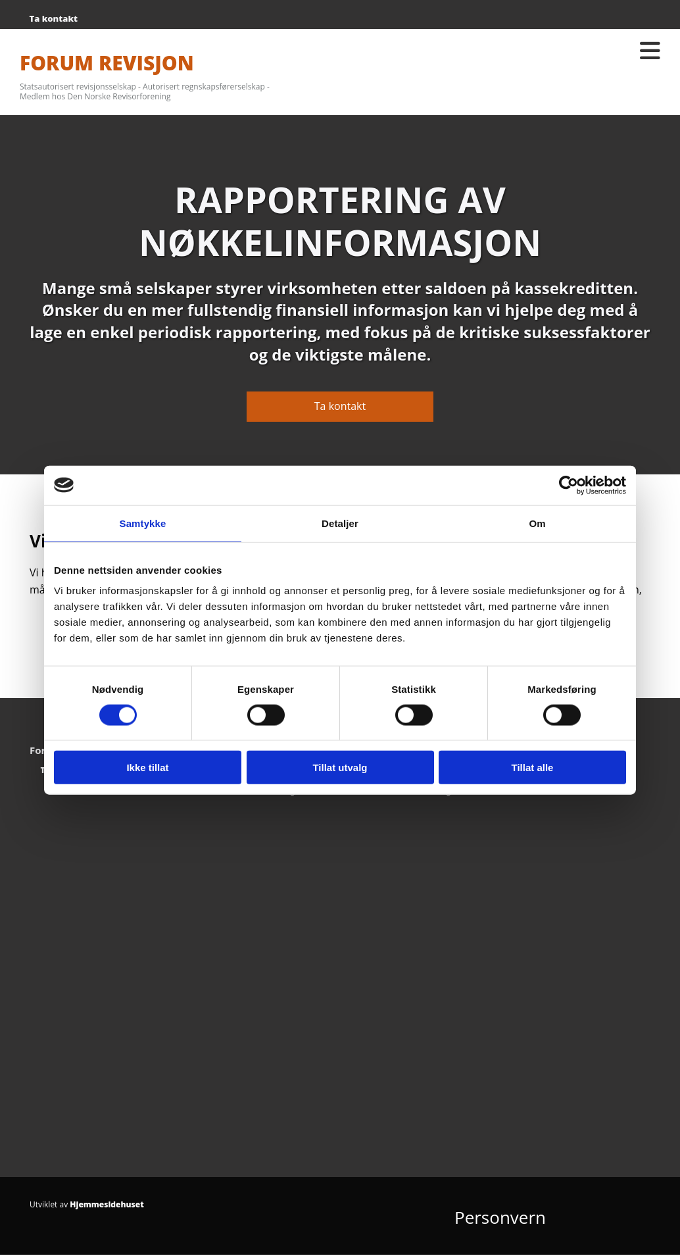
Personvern (500, 1217)
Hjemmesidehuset (106, 1204)
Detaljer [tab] (340, 522)
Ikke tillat (147, 767)
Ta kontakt (54, 18)
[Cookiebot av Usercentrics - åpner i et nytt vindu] (568, 485)
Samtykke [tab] (143, 522)
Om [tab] (537, 522)
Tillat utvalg (339, 767)
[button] (340, 406)
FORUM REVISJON (107, 62)
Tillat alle (533, 767)
